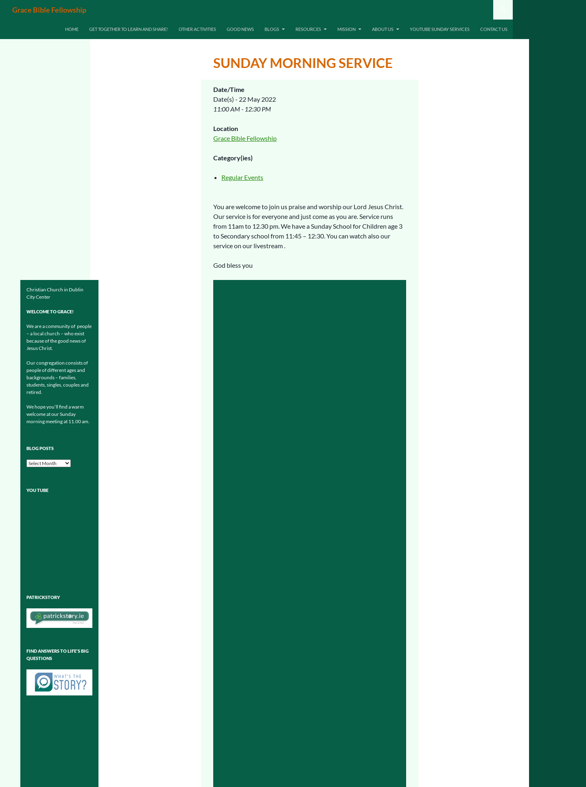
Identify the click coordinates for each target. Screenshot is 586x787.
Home (72, 29)
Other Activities (197, 29)
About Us (383, 29)
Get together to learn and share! (128, 29)
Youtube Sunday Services (440, 29)
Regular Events (242, 177)
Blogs (272, 29)
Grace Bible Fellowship (49, 9)
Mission (346, 29)
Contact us (493, 29)
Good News (240, 29)
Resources (308, 29)
